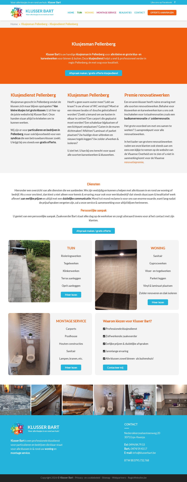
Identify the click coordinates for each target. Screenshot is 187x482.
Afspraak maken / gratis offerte (93, 230)
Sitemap (106, 477)
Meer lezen (71, 294)
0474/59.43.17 (139, 448)
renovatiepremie (134, 162)
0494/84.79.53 (137, 444)
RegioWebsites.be (137, 477)
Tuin (79, 12)
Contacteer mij (115, 367)
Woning (89, 12)
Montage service (106, 12)
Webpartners (119, 477)
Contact (139, 12)
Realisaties (125, 12)
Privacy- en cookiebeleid (87, 477)
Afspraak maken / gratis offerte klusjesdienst (93, 73)
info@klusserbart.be (144, 452)
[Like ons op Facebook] (175, 2)
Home (71, 12)
